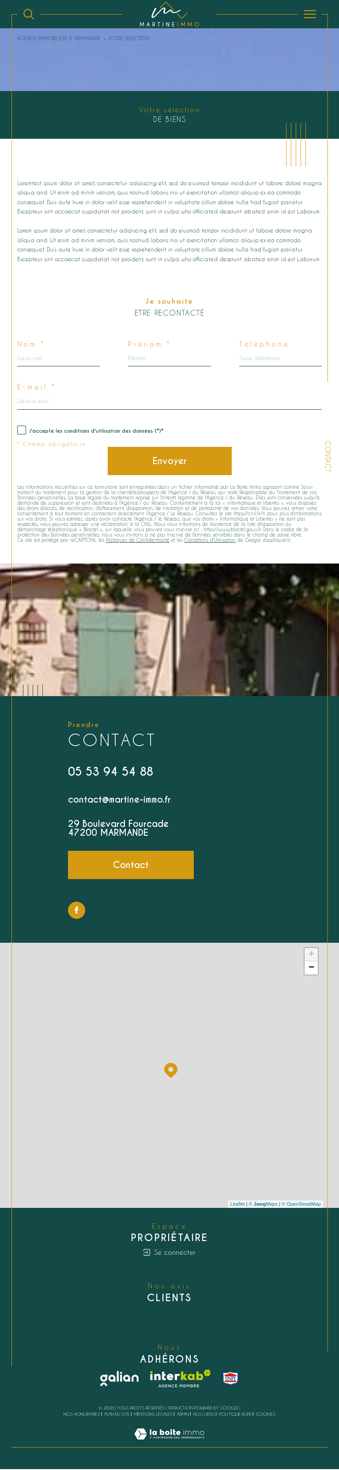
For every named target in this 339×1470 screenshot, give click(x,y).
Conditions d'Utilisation (210, 540)
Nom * (31, 344)
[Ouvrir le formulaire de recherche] (28, 14)
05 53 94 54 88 (110, 772)
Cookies (265, 1415)
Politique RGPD (235, 1414)
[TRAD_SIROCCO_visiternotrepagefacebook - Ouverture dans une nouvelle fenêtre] (77, 911)
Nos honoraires (82, 1414)
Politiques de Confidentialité (138, 540)
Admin (183, 1414)
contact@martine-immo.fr (119, 800)
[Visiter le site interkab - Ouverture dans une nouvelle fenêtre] (180, 1379)
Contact (328, 456)
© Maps (263, 1204)
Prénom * (150, 344)
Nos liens (204, 1414)
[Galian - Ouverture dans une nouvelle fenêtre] (119, 1379)
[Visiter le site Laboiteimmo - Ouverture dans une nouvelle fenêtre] (169, 1443)
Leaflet (237, 1204)
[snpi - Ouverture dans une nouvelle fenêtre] (230, 1379)
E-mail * (37, 387)
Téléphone (264, 344)
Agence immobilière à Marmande (59, 38)
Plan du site (117, 1414)
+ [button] (311, 955)
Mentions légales (153, 1414)
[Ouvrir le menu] (310, 14)
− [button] (311, 968)
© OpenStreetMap (301, 1204)
